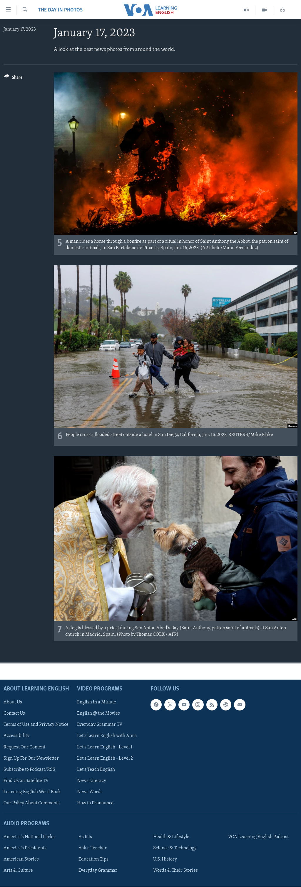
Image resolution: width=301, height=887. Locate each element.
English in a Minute (96, 702)
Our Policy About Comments (32, 803)
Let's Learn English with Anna (107, 736)
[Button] (13, 78)
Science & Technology (175, 848)
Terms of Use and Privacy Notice (36, 725)
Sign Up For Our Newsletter (31, 758)
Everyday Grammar (97, 870)
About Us (13, 702)
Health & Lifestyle (171, 837)
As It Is (85, 837)
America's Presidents (25, 848)
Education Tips (93, 859)
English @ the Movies (98, 713)
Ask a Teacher (92, 848)
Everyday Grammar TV (100, 725)
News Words (90, 792)
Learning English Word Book (32, 792)
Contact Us (14, 713)
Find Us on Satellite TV (26, 780)
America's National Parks (29, 837)
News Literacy (91, 780)
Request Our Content (24, 747)
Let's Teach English (96, 769)
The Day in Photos (60, 10)
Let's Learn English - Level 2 (105, 758)
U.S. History (165, 859)
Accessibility (16, 736)
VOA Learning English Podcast (258, 837)
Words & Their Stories (175, 870)
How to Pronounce (95, 803)
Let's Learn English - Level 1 (104, 747)
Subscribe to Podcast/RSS (29, 769)
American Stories (21, 859)
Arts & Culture (18, 870)
